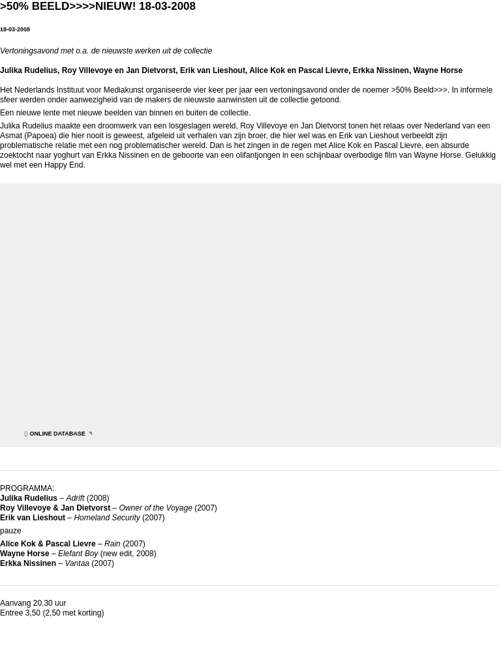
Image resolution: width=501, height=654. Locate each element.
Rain (112, 543)
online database (57, 433)
